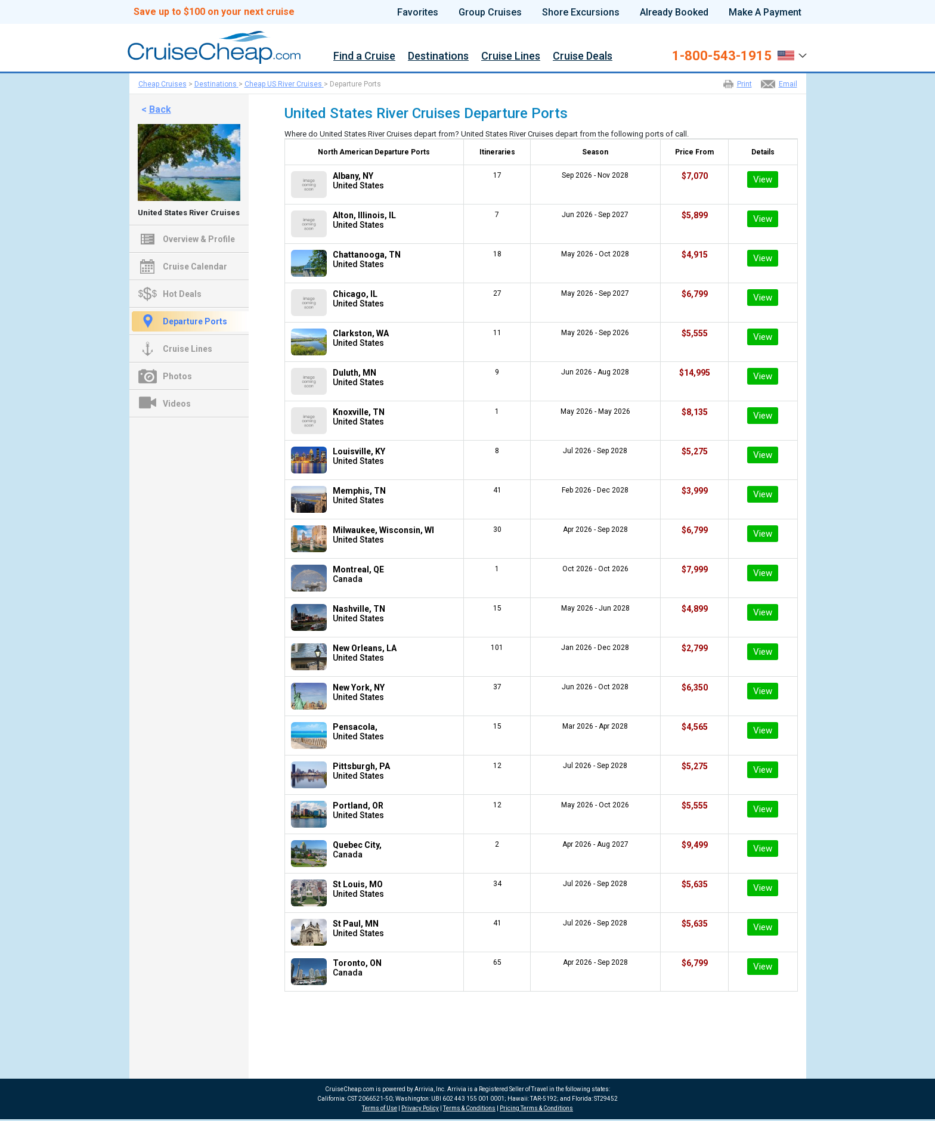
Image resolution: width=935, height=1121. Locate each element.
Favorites (417, 12)
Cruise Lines (510, 56)
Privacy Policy (420, 1108)
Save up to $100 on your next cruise (214, 12)
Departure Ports (195, 321)
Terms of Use (379, 1108)
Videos (177, 403)
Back (160, 109)
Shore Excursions (581, 12)
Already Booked (674, 12)
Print (744, 84)
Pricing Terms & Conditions (536, 1108)
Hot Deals (182, 294)
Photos (177, 376)
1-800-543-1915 (722, 56)
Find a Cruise (364, 56)
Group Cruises (490, 12)
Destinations (438, 56)
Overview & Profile (199, 239)
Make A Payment (765, 12)
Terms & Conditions (469, 1108)
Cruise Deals (582, 56)
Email (788, 84)
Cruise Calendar (195, 266)
